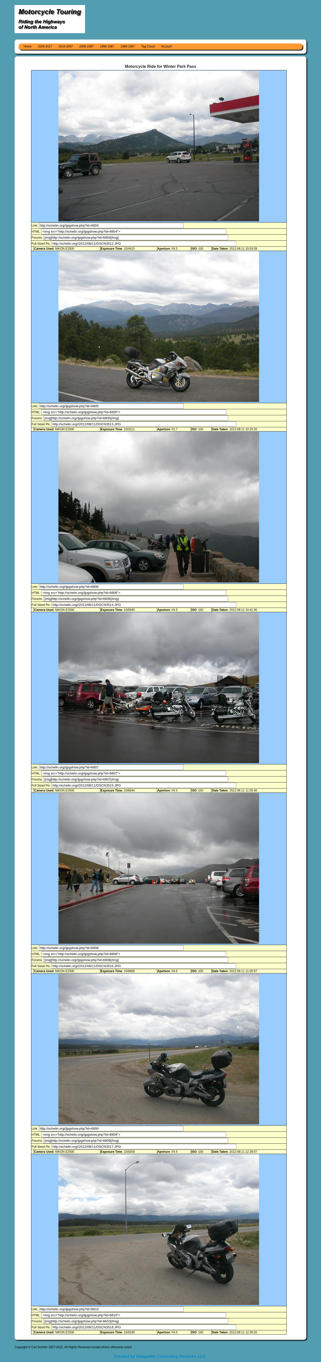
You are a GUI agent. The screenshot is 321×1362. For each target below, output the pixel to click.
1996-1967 (107, 46)
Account (166, 46)
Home (28, 46)
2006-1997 (86, 46)
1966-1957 (128, 46)
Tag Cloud (148, 46)
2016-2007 (65, 46)
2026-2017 (45, 46)
